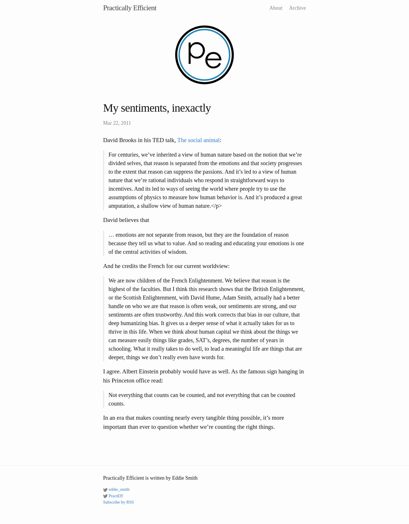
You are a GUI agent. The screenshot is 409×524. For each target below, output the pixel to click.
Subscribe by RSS (118, 502)
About (275, 8)
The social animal (198, 140)
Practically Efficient (129, 8)
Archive (297, 8)
